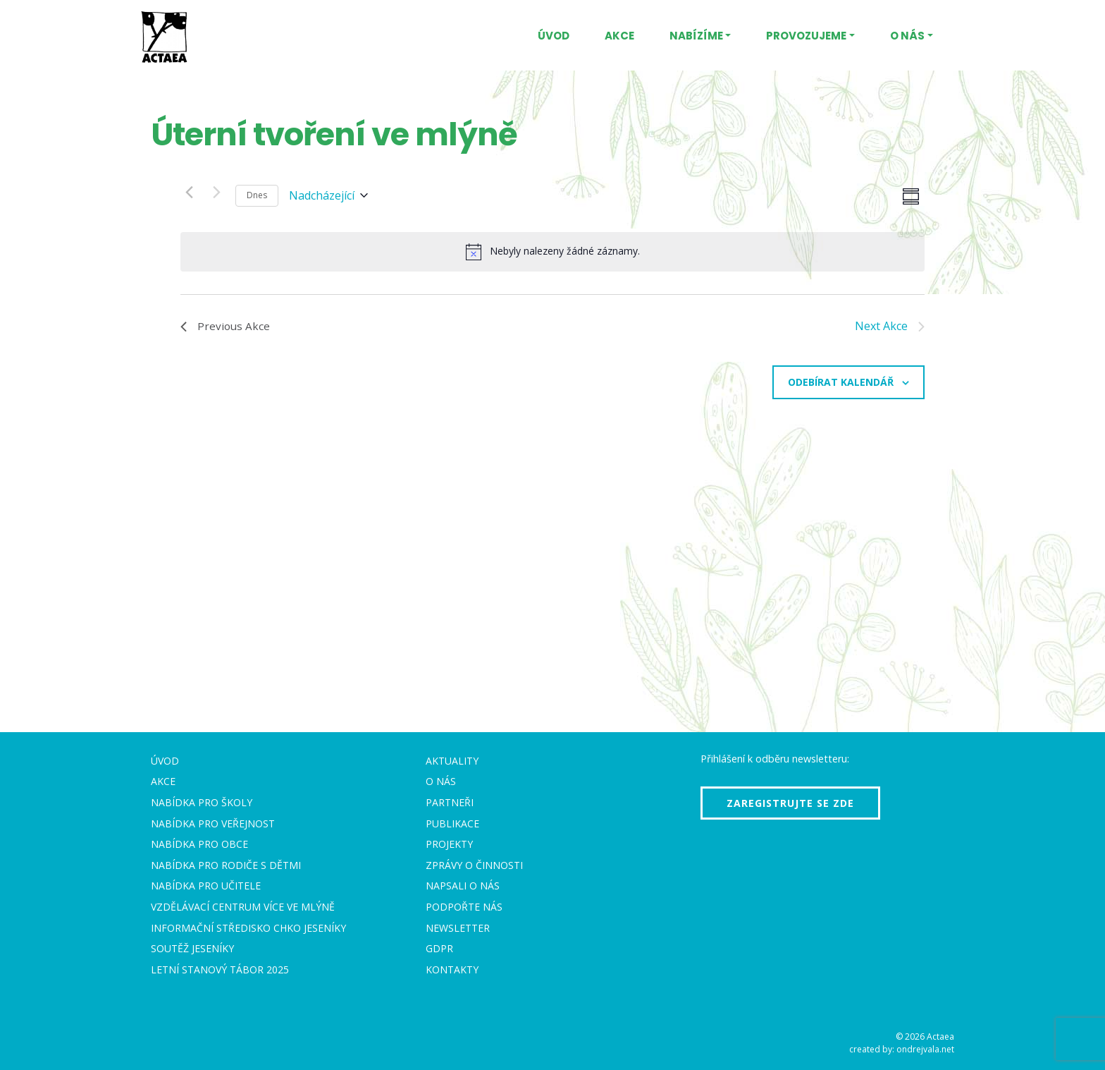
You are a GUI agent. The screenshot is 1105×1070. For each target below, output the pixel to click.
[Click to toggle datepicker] (328, 196)
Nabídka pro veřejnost (213, 823)
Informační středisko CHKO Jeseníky (248, 928)
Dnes (257, 195)
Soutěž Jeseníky (192, 948)
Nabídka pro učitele (206, 885)
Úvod (553, 35)
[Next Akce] (216, 191)
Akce (619, 35)
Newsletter (458, 928)
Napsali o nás (463, 885)
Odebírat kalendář (841, 382)
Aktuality (452, 760)
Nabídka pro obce (199, 844)
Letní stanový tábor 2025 (220, 969)
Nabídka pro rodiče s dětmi (226, 865)
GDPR (439, 948)
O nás (907, 35)
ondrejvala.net (925, 1049)
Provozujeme (806, 35)
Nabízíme (696, 35)
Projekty (449, 844)
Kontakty (452, 969)
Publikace (452, 823)
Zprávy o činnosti (474, 865)
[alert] (552, 252)
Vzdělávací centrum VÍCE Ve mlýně (243, 906)
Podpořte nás (464, 906)
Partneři (450, 802)
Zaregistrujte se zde (790, 803)
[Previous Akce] (188, 191)
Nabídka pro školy (201, 802)
